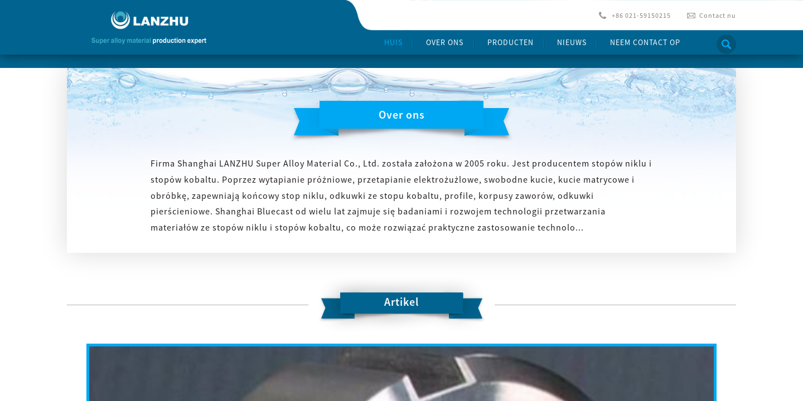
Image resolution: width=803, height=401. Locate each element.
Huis (393, 42)
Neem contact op (645, 42)
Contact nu (717, 15)
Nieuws (572, 42)
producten (510, 42)
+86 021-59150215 (641, 15)
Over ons (444, 42)
